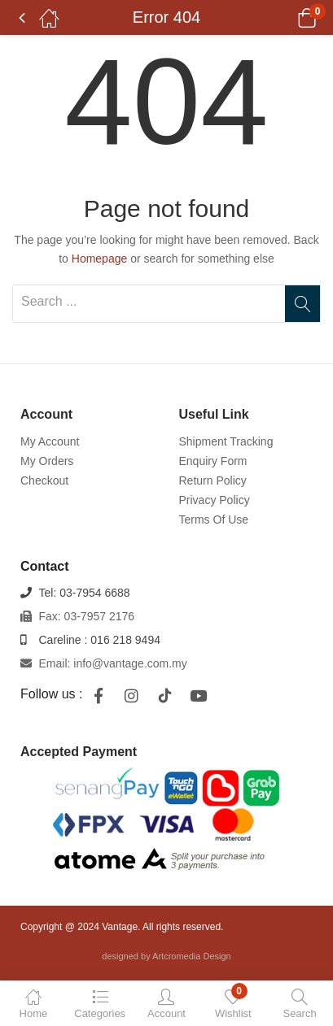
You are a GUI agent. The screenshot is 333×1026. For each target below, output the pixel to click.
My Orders (46, 460)
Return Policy (213, 480)
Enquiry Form (213, 460)
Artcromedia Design (191, 956)
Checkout (44, 480)
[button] (286, 17)
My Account (49, 441)
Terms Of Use (214, 519)
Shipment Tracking (226, 441)
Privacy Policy (214, 499)
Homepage (100, 258)
